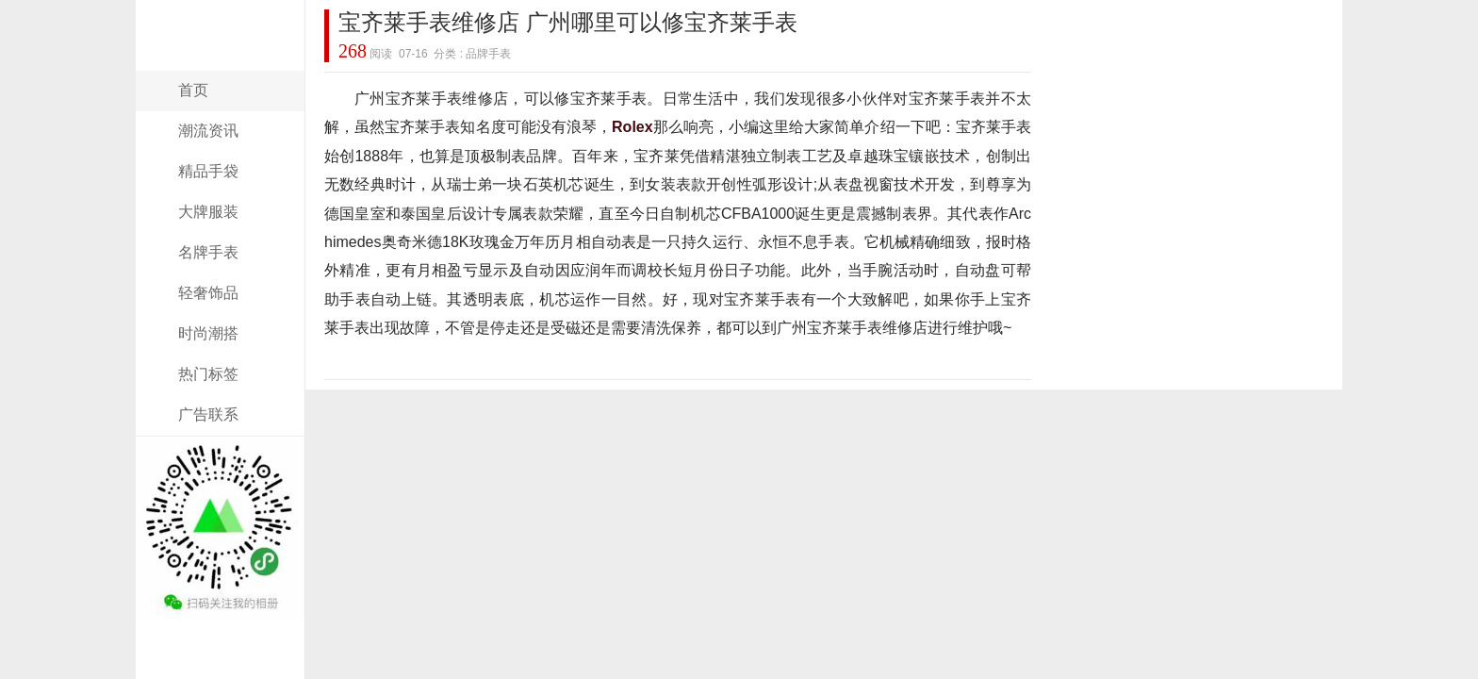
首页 (193, 90)
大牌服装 (208, 212)
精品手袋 (208, 171)
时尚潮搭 (208, 333)
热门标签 (208, 374)
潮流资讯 (208, 131)
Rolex (632, 127)
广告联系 (208, 414)
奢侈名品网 (220, 59)
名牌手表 (208, 252)
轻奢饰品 (208, 293)
